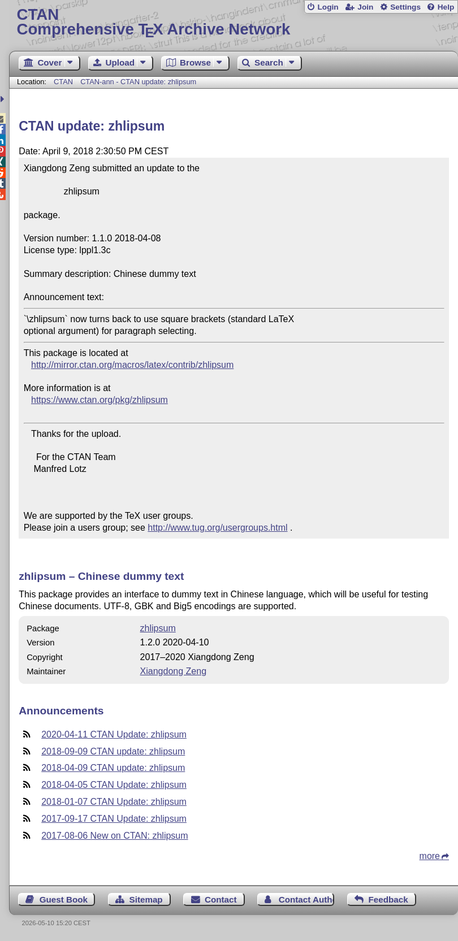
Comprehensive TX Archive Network (234, 22)
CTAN (63, 81)
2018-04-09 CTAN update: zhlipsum (113, 768)
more (430, 856)
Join (365, 7)
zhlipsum (158, 628)
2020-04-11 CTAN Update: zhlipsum (114, 734)
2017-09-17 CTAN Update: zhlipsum (114, 818)
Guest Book (64, 899)
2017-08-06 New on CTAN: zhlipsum (114, 835)
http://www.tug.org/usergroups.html (217, 527)
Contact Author (307, 899)
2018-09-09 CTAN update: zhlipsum (113, 751)
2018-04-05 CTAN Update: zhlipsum (114, 785)
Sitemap (146, 899)
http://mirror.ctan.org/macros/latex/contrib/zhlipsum (132, 365)
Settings (405, 7)
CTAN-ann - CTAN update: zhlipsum (138, 81)
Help (446, 7)
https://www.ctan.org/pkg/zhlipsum (99, 400)
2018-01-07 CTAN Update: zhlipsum (114, 801)
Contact (221, 899)
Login (327, 7)
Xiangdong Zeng (173, 671)
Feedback (388, 899)
